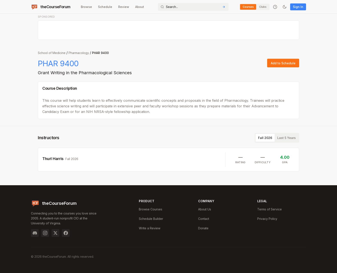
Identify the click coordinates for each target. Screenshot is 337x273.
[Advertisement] (168, 30)
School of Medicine (52, 53)
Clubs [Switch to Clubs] (263, 6)
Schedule (105, 7)
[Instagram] (45, 233)
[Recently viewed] (275, 7)
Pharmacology (79, 53)
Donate (203, 228)
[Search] (193, 7)
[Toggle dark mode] (284, 7)
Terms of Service (269, 209)
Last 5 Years (286, 138)
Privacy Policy (267, 219)
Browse (86, 7)
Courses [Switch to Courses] (248, 6)
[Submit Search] (224, 7)
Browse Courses (150, 209)
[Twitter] (55, 233)
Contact (203, 219)
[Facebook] (66, 233)
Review (123, 7)
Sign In (298, 7)
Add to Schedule (283, 63)
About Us (204, 209)
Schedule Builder (151, 219)
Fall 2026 (265, 138)
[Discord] (35, 233)
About (139, 7)
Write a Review (149, 228)
